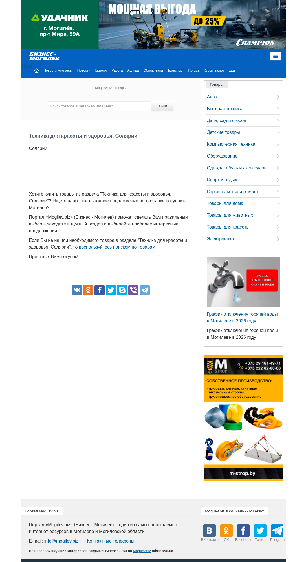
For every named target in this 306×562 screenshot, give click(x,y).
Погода (194, 70)
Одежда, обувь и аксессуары (237, 167)
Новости (83, 70)
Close (26, 66)
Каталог (101, 70)
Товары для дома (225, 203)
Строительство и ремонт (233, 191)
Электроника (220, 238)
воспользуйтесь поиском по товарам (117, 247)
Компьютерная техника (231, 144)
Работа (117, 70)
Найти (162, 106)
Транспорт (176, 70)
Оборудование (222, 156)
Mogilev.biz (103, 88)
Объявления (153, 70)
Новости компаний (57, 70)
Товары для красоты (228, 227)
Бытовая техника (225, 108)
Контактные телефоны (110, 541)
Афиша (133, 70)
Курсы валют (214, 70)
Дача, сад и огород (226, 120)
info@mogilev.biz (61, 541)
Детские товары (223, 132)
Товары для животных (230, 215)
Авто (212, 96)
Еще (232, 70)
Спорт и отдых (222, 179)
